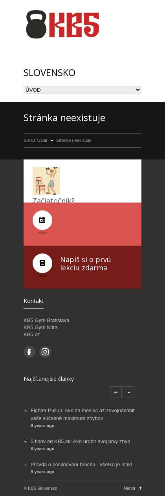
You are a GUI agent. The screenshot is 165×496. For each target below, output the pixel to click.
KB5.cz (32, 334)
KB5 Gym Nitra (41, 327)
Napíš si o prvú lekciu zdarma (85, 264)
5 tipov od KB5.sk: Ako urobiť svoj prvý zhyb (80, 441)
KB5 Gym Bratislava (46, 320)
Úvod (42, 140)
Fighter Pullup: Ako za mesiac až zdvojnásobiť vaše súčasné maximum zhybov (83, 414)
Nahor (130, 488)
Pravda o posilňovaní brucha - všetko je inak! (81, 464)
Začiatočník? (54, 200)
